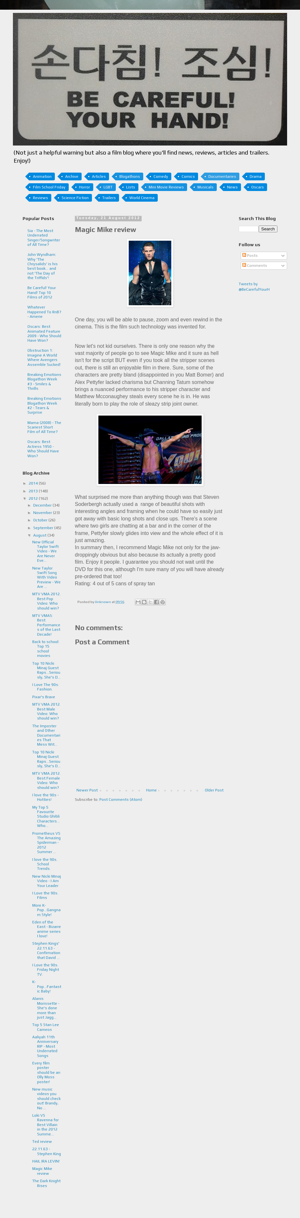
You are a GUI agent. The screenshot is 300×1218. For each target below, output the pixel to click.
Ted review (42, 1141)
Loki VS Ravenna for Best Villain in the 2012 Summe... (45, 1124)
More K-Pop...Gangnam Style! (46, 910)
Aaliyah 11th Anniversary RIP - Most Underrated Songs (45, 1046)
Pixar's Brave (43, 697)
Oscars (257, 187)
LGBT (108, 187)
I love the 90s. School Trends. (44, 864)
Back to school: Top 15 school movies (45, 648)
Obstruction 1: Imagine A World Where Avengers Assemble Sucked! (44, 357)
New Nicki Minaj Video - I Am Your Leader (46, 881)
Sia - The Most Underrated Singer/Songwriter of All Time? (43, 237)
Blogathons (129, 176)
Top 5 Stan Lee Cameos (45, 1027)
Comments (254, 265)
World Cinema (142, 198)
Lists (130, 187)
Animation (42, 176)
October (40, 520)
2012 (34, 498)
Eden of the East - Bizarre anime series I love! (46, 929)
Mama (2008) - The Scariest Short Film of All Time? (44, 427)
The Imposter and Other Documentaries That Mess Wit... (46, 735)
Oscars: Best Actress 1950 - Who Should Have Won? (43, 448)
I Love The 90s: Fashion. (45, 686)
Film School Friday (49, 187)
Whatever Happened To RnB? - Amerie (44, 312)
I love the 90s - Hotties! (45, 797)
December (43, 505)
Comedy (161, 176)
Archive (71, 176)
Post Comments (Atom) (120, 799)
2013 (34, 491)
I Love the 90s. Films (45, 895)
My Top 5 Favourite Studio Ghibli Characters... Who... (46, 816)
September (43, 528)
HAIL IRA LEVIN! (46, 1161)
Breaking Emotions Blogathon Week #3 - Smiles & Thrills (44, 381)
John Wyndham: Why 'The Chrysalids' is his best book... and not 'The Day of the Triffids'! (42, 266)
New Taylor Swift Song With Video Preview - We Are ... (46, 577)
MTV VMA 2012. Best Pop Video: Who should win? (46, 601)
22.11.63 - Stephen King (46, 1151)
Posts (250, 255)
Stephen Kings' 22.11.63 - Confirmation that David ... (46, 950)
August (40, 535)
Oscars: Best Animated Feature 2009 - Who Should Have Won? (44, 333)
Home (151, 790)
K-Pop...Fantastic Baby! (46, 986)
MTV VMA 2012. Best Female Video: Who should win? (46, 780)
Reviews (40, 198)
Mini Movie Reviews (166, 187)
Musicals (205, 187)
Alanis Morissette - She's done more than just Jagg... (45, 1008)
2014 (34, 483)
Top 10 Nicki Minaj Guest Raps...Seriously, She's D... (46, 670)
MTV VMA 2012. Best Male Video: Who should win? (46, 711)
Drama (256, 176)
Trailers (109, 198)
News (232, 187)
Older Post (214, 790)
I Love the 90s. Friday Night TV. (45, 970)
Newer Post (87, 790)
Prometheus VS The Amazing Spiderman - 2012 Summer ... (46, 842)
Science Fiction (75, 198)
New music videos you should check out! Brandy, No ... (46, 1098)
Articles (99, 176)
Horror (84, 187)
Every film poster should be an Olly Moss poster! (46, 1072)
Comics (188, 176)
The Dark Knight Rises (46, 1183)
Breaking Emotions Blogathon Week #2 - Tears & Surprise (44, 405)
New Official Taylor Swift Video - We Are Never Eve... (45, 551)
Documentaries (222, 176)
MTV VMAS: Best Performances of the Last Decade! (46, 625)
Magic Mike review (42, 1170)
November (43, 512)
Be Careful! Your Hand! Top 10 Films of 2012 (41, 292)
